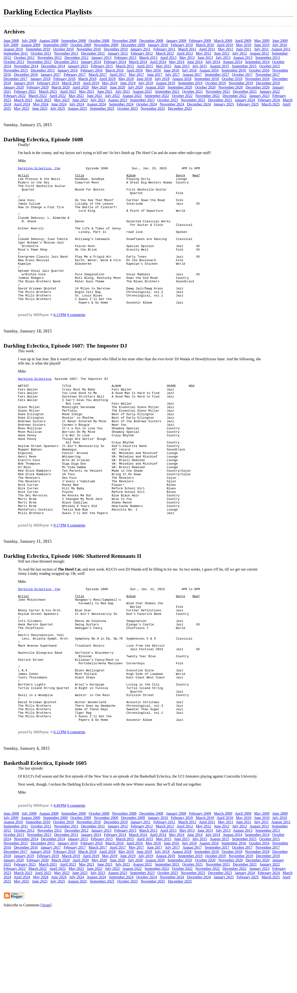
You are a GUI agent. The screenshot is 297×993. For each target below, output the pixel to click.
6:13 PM (59, 342)
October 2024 (146, 104)
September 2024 (121, 104)
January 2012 (118, 53)
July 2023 (97, 100)
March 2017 (97, 75)
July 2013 (223, 58)
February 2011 (164, 49)
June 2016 (171, 70)
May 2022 (76, 96)
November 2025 (153, 108)
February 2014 (115, 62)
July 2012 (239, 53)
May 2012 (203, 53)
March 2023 (23, 100)
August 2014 (232, 62)
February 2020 (38, 87)
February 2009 (200, 41)
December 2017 (16, 79)
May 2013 (187, 58)
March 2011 (187, 49)
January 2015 (78, 66)
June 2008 (11, 41)
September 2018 (206, 79)
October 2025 (127, 108)
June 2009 (280, 41)
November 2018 (257, 79)
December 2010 (116, 49)
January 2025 (224, 104)
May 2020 (99, 87)
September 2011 (16, 53)
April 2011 (207, 49)
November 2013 (39, 62)
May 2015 (163, 66)
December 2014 (53, 66)
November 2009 (106, 45)
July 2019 (145, 83)
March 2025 (270, 104)
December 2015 (43, 70)
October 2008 (99, 41)
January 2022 (270, 91)
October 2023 (167, 100)
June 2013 (205, 58)
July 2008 (29, 41)
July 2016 (189, 70)
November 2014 (26, 66)
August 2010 (13, 49)
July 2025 (57, 108)
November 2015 (16, 70)
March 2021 (48, 91)
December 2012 (76, 58)
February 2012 (142, 53)
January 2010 (158, 45)
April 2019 (91, 83)
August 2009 (30, 45)
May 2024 (40, 104)
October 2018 (232, 79)
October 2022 (182, 96)
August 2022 (132, 96)
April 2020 (80, 87)
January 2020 (14, 87)
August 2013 (242, 58)
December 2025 (180, 108)
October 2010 (63, 49)
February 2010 (182, 45)
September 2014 (257, 62)
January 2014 (91, 62)
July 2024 (76, 104)
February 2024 (269, 100)
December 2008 (151, 41)
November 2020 (230, 87)
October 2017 (242, 75)
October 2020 (205, 87)
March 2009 (223, 41)
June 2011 (243, 49)
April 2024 (22, 104)
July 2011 (261, 49)
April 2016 (134, 70)
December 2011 (93, 53)
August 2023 (117, 100)
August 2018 (181, 79)
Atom (46, 987)
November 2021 (218, 91)
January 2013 (101, 58)
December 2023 (220, 100)
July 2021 (122, 91)
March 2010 (205, 45)
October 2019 (215, 83)
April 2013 (168, 58)
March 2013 (148, 58)
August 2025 (77, 108)
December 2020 (257, 87)
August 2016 (209, 70)
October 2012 (24, 58)
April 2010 (225, 45)
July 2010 (279, 45)
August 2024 (96, 104)
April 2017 (117, 75)
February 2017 (75, 75)
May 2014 (176, 62)
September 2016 (233, 70)
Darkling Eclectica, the (39, 169)
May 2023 (61, 100)
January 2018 (40, 79)
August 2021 (142, 91)
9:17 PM (59, 580)
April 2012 (185, 53)
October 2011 (41, 53)
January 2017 (51, 75)
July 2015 (199, 66)
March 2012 (165, 53)
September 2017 (217, 75)
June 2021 (104, 91)
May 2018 (126, 79)
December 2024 (199, 104)
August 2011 (281, 49)
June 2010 (261, 45)
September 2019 (190, 83)
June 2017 (154, 75)
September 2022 (156, 96)
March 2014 (138, 62)
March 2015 (125, 66)
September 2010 (38, 49)
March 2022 (37, 96)
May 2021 (86, 91)
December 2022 (235, 96)
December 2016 (26, 75)
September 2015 (244, 66)
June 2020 (117, 87)
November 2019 (241, 83)
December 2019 (268, 83)
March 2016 (114, 70)
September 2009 (55, 45)
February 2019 (48, 83)
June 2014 (194, 62)
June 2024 (58, 104)
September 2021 (167, 91)
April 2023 (43, 100)
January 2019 (24, 83)
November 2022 (207, 96)
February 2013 (125, 58)
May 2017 (136, 75)
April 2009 (243, 41)
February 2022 (15, 96)
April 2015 (145, 66)
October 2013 (14, 62)
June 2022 (94, 96)
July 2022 (112, 96)
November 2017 (268, 75)
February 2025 (248, 104)
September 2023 (142, 100)
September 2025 (102, 108)
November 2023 (193, 100)
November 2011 (66, 53)
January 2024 (245, 100)
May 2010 (243, 45)
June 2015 (181, 66)
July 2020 (135, 87)
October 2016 (259, 70)
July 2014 (212, 62)
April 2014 (158, 62)
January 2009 (176, 41)
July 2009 (11, 45)
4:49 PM (59, 887)
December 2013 (66, 62)
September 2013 (267, 58)
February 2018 (64, 79)
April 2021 (68, 91)
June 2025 (39, 108)
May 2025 (21, 108)
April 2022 (57, 96)
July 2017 (172, 75)
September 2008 (73, 41)
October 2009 (80, 45)
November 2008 (124, 41)
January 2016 (67, 70)
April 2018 (107, 79)
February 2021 (25, 91)
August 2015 (219, 66)
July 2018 (162, 79)
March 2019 (71, 83)
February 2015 (102, 66)
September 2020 (180, 87)
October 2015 (269, 66)
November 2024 (172, 104)
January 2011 (140, 49)
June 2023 (80, 100)
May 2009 (261, 41)
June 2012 (221, 53)
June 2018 (144, 79)
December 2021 (245, 91)
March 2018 (87, 79)
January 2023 (259, 96)
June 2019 (128, 83)
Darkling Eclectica (34, 407)
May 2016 (153, 70)
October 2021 (192, 91)
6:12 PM (59, 814)
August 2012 (259, 53)
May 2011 (225, 49)
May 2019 (109, 83)
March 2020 (61, 87)
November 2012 (49, 58)
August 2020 (155, 87)
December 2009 (133, 45)
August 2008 (48, 41)
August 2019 (165, 83)
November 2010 (88, 49)
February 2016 (91, 70)
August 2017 (192, 75)
